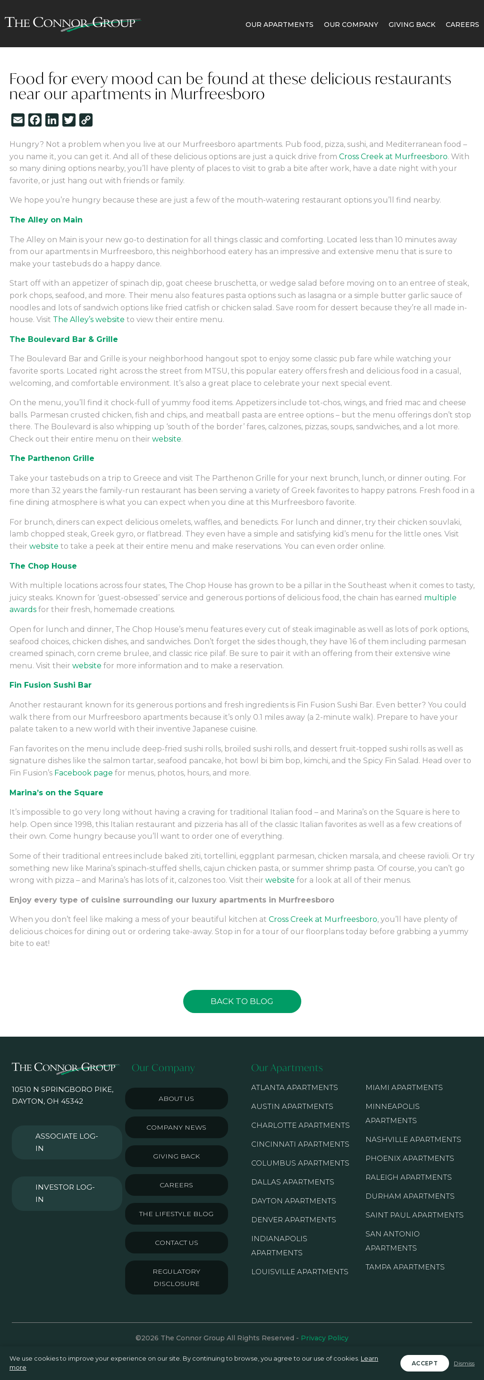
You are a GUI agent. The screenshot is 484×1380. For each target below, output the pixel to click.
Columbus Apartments (300, 1163)
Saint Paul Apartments (414, 1214)
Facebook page (83, 772)
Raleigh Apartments (408, 1177)
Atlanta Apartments (294, 1087)
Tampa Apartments (405, 1266)
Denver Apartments (293, 1219)
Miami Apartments (404, 1087)
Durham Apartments (410, 1196)
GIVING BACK (412, 24)
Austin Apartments (292, 1106)
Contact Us (176, 1242)
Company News (176, 1127)
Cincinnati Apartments (300, 1144)
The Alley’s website (89, 319)
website (166, 438)
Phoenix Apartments (409, 1158)
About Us (176, 1098)
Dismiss (464, 1363)
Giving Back (176, 1156)
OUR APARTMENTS (280, 24)
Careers (176, 1185)
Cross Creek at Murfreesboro (393, 156)
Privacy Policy (324, 1338)
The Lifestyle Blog (176, 1214)
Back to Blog (242, 1001)
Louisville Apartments (299, 1271)
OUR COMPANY (351, 24)
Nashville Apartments (413, 1139)
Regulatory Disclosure (176, 1277)
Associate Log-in (65, 1131)
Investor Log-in (63, 1161)
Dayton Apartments (293, 1200)
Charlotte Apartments (300, 1125)
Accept (425, 1363)
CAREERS (462, 24)
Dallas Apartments (292, 1181)
